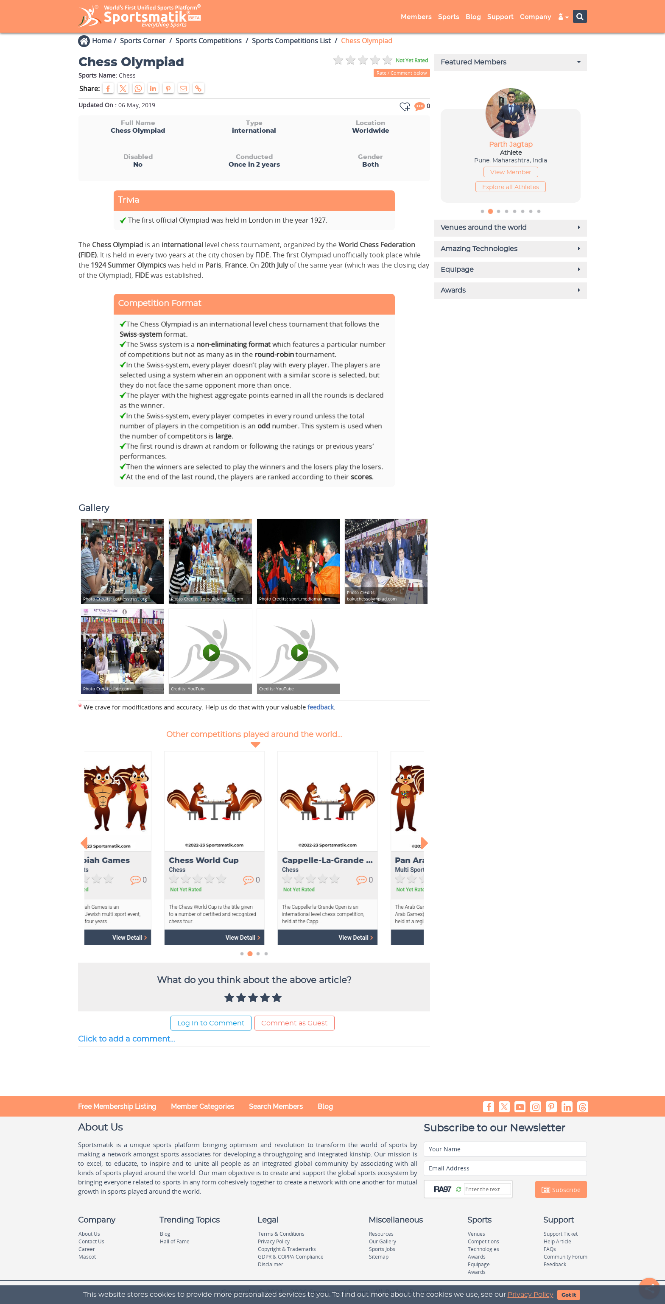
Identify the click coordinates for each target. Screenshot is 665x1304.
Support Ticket (561, 1233)
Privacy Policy (530, 1294)
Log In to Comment (211, 1022)
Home (102, 40)
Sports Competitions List (291, 40)
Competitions (483, 1241)
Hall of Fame (175, 1241)
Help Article (557, 1241)
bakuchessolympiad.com (372, 595)
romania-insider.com (207, 598)
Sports (448, 17)
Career (86, 1249)
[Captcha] (487, 1189)
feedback (320, 706)
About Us (89, 1233)
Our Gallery (382, 1241)
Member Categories (202, 1106)
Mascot (87, 1256)
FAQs (550, 1249)
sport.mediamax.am (294, 598)
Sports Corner (142, 40)
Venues (476, 1233)
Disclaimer (270, 1264)
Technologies (483, 1249)
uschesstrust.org (115, 598)
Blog (473, 17)
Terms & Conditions (281, 1233)
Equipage (479, 1264)
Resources (381, 1233)
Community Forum (565, 1256)
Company (535, 17)
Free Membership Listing (117, 1106)
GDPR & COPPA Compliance (291, 1256)
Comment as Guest (294, 1022)
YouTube (188, 688)
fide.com (107, 688)
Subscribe (561, 1189)
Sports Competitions (209, 40)
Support (500, 17)
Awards (477, 1256)
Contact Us (91, 1241)
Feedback (555, 1264)
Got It (569, 1295)
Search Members (276, 1106)
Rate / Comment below (402, 73)
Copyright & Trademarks (287, 1249)
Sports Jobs (382, 1249)
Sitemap (378, 1256)
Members (416, 17)
